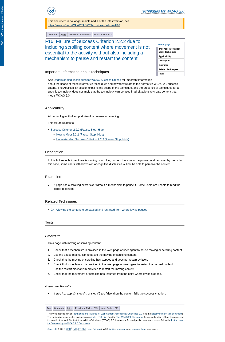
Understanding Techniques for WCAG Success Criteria (87, 79)
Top (49, 308)
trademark (122, 329)
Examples (163, 65)
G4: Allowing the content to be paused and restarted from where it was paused (99, 209)
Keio (89, 329)
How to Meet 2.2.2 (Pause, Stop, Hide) (80, 134)
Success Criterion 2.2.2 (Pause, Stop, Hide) (78, 129)
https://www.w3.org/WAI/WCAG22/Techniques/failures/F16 (84, 25)
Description (164, 60)
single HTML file (98, 317)
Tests (161, 74)
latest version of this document (166, 313)
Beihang (97, 329)
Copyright (52, 329)
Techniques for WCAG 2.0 (162, 11)
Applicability (165, 56)
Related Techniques (168, 69)
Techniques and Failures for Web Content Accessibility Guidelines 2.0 (107, 313)
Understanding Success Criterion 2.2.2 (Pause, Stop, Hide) (92, 139)
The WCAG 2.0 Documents (130, 317)
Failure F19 (103, 34)
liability (112, 329)
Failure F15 (80, 34)
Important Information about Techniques (169, 50)
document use (139, 329)
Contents (52, 34)
